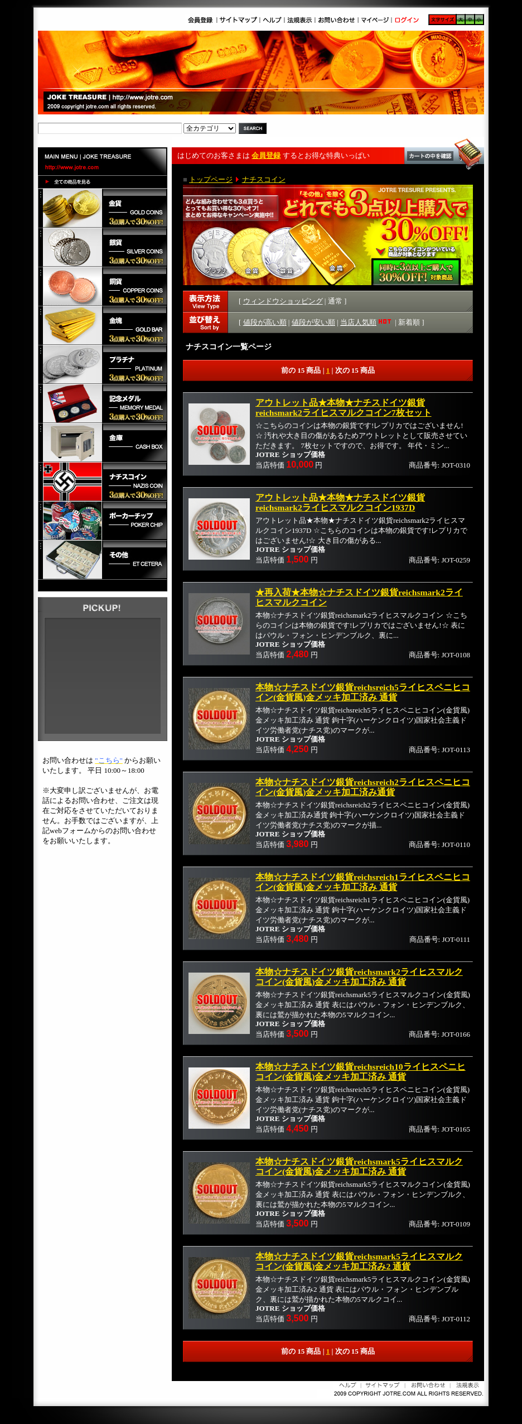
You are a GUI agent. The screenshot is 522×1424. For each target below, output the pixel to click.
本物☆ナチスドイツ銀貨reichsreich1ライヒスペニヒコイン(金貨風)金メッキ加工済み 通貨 (362, 882)
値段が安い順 (313, 322)
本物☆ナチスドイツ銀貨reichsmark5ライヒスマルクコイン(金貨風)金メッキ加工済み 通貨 (359, 1166)
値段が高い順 (265, 322)
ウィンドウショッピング (283, 301)
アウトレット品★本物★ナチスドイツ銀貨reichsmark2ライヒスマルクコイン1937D (340, 502)
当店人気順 (366, 322)
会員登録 (266, 155)
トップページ (211, 179)
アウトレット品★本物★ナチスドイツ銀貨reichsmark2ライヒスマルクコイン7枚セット (343, 407)
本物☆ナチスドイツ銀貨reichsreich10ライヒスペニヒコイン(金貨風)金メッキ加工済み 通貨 (360, 1071)
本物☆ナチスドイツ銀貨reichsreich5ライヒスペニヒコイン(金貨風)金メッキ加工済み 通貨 (362, 692)
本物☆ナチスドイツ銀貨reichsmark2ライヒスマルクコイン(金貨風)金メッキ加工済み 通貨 (359, 977)
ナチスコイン (264, 179)
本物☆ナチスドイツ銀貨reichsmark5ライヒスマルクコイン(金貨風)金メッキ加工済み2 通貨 (359, 1261)
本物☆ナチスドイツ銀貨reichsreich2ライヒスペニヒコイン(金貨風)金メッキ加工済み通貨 (362, 787)
